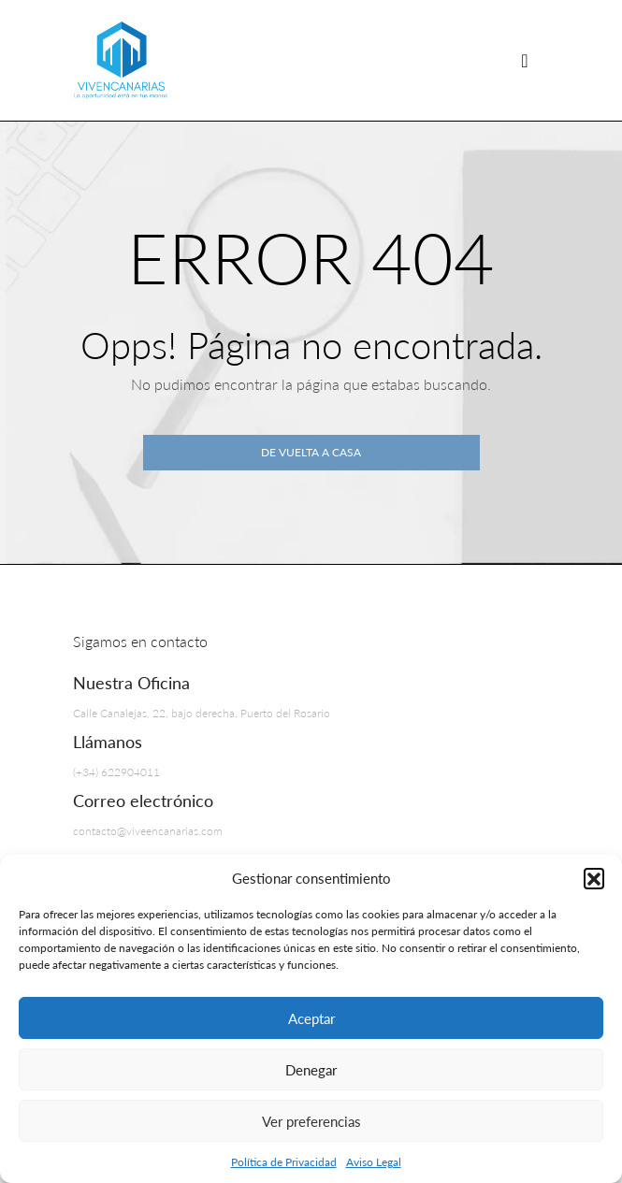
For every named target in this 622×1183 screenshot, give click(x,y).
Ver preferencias (311, 1121)
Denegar (311, 1069)
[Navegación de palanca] (525, 60)
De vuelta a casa (311, 452)
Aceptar (311, 1018)
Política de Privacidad (284, 1162)
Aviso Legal (373, 1162)
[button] (594, 878)
